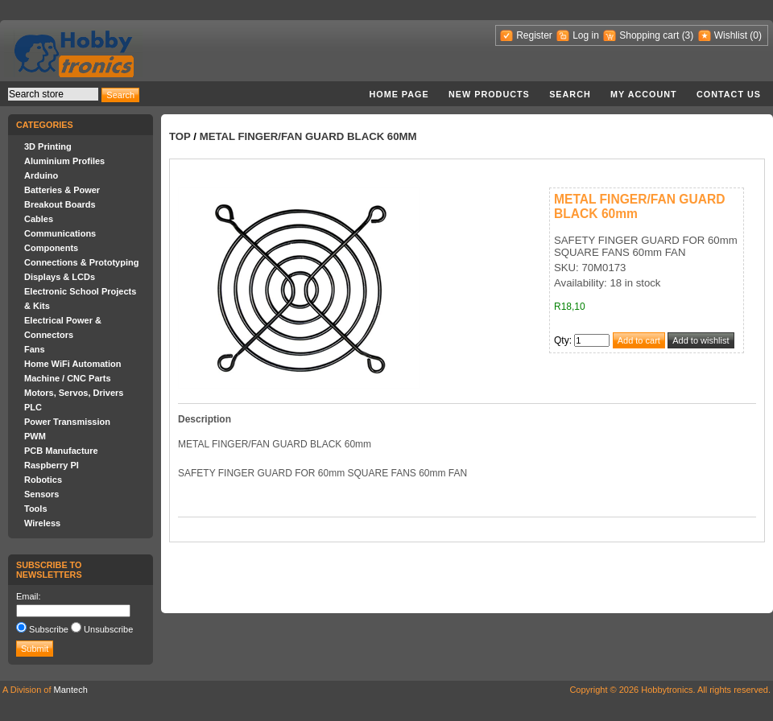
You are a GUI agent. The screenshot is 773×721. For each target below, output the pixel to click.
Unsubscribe (108, 629)
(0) (756, 35)
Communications (60, 233)
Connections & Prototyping (81, 262)
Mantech (71, 689)
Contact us (729, 94)
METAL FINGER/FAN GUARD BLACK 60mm (308, 136)
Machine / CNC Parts (67, 378)
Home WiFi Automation (72, 364)
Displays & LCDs (59, 277)
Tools (36, 508)
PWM (35, 436)
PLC (33, 407)
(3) (688, 35)
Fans (34, 349)
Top (180, 136)
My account (643, 94)
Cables (38, 219)
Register (534, 35)
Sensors (41, 494)
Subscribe (48, 629)
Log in (586, 35)
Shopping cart (649, 35)
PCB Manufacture (61, 450)
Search (570, 94)
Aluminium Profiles (64, 161)
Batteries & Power (62, 190)
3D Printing (48, 146)
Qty (561, 340)
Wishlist (730, 35)
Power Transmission (67, 421)
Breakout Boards (60, 204)
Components (51, 248)
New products (489, 94)
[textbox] (53, 94)
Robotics (43, 479)
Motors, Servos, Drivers (74, 393)
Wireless (42, 523)
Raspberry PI (51, 465)
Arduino (41, 175)
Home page (398, 94)
